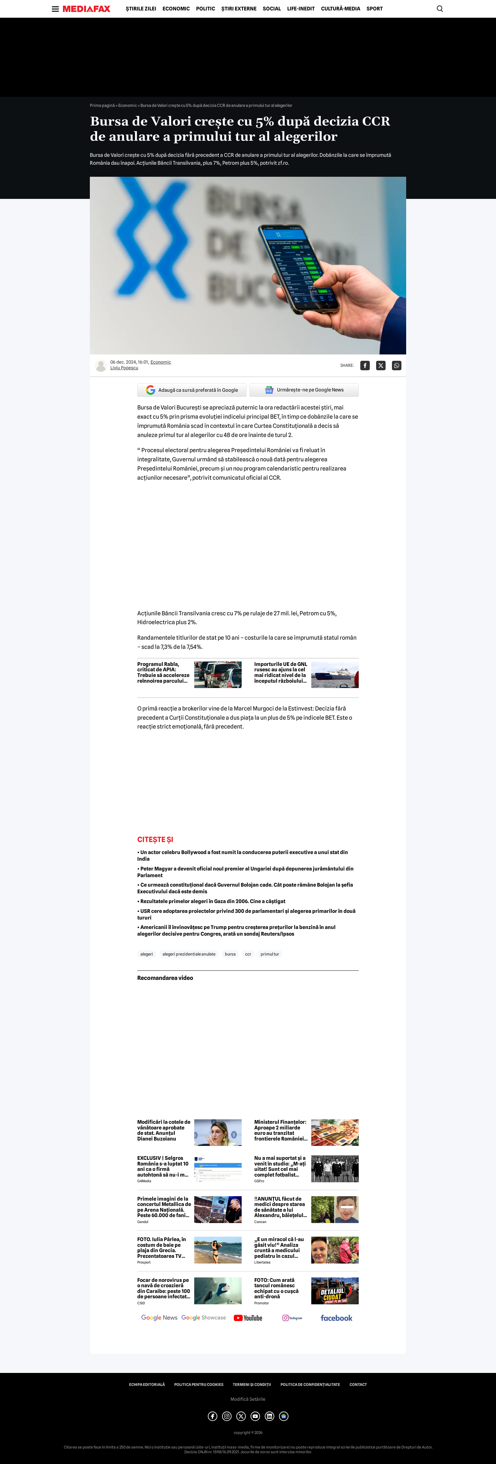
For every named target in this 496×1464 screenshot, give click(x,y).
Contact (358, 1384)
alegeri (146, 954)
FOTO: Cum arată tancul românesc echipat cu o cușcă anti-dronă (276, 1288)
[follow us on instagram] (292, 1318)
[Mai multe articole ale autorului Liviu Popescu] (101, 365)
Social (272, 8)
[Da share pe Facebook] (365, 365)
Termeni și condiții (252, 1384)
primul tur (270, 954)
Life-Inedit (301, 8)
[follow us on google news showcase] (204, 1318)
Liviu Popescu (124, 367)
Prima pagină (102, 105)
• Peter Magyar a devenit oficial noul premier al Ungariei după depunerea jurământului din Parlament (245, 872)
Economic (176, 8)
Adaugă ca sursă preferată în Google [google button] (192, 390)
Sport (375, 8)
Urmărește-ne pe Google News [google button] (304, 390)
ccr (248, 954)
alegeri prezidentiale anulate (189, 954)
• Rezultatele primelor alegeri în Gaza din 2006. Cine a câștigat (211, 901)
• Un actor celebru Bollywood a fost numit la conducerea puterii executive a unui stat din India (242, 855)
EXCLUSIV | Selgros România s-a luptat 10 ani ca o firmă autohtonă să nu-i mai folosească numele (163, 1166)
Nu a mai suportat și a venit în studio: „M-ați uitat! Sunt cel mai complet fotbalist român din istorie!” (280, 1166)
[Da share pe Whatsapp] (396, 365)
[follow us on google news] (159, 1318)
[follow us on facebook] (336, 1318)
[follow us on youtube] (248, 1318)
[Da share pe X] (381, 365)
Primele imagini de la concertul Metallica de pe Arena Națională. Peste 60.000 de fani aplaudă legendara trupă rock (164, 1207)
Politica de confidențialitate (310, 1384)
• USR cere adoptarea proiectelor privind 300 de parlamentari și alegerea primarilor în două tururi (246, 914)
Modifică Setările (248, 1399)
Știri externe (239, 8)
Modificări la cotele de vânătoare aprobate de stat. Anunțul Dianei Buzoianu (163, 1130)
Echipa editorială (147, 1384)
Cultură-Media (340, 8)
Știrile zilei (141, 8)
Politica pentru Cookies (198, 1384)
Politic (205, 8)
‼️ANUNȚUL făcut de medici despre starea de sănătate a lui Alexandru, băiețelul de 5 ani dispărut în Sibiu (279, 1207)
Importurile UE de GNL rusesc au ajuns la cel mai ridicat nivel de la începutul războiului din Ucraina (280, 672)
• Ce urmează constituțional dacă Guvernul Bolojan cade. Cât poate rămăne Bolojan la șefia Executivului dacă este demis (245, 888)
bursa (230, 954)
